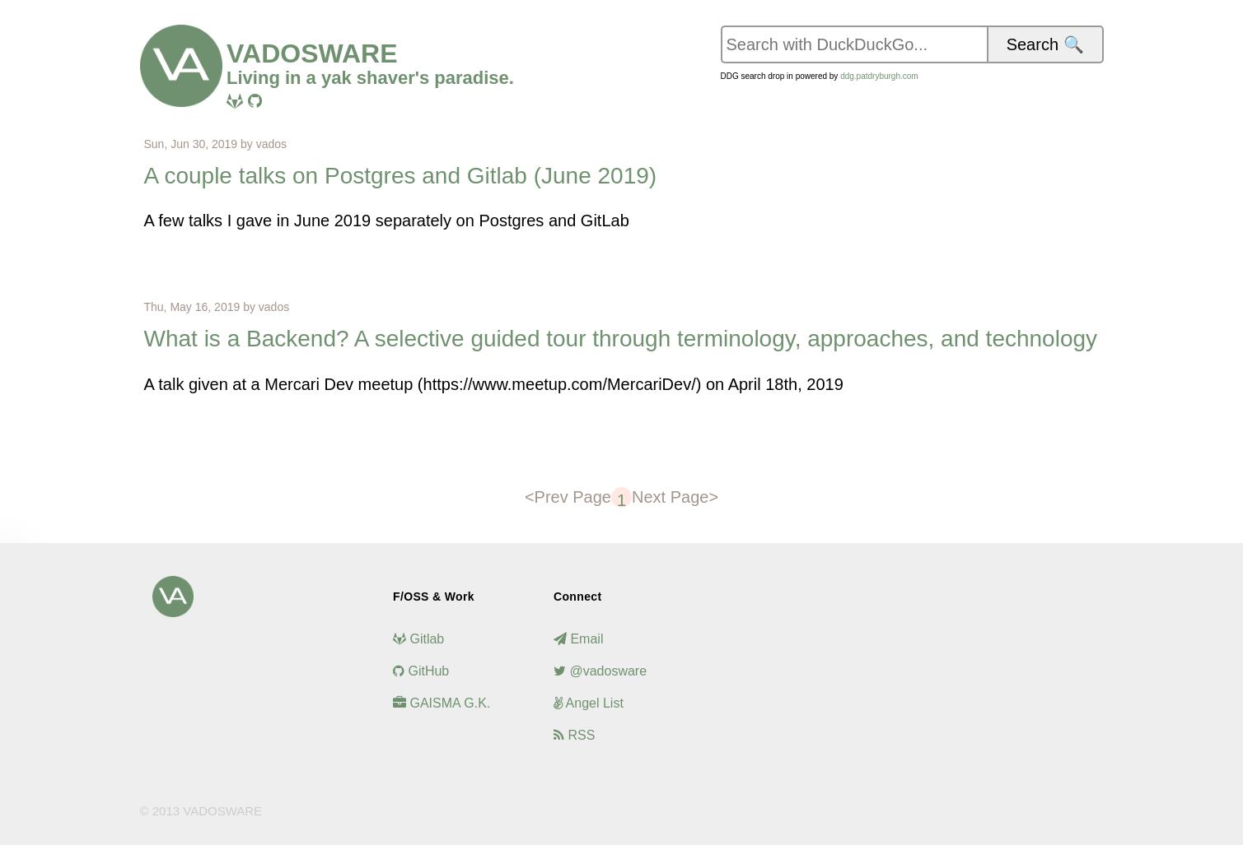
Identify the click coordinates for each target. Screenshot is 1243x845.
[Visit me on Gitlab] (235, 101)
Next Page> (675, 497)
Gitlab (418, 639)
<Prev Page (568, 497)
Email (578, 639)
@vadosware (600, 671)
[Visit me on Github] (255, 101)
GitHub (421, 671)
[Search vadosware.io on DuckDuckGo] (854, 44)
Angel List (589, 703)
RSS (574, 735)
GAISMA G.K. (441, 703)
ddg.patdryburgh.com (879, 76)
